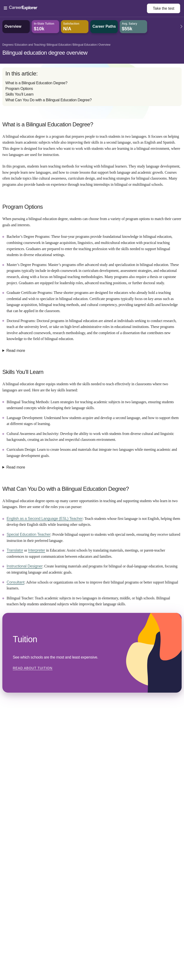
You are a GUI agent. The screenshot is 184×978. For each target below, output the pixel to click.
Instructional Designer (24, 566)
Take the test (163, 8)
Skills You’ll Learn (19, 94)
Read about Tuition (33, 668)
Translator (15, 550)
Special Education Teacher (28, 534)
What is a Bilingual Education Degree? (36, 83)
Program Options (19, 89)
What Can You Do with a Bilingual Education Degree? (48, 100)
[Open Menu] (75, 8)
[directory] (92, 86)
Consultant (15, 582)
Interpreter (36, 550)
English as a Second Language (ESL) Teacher (45, 519)
